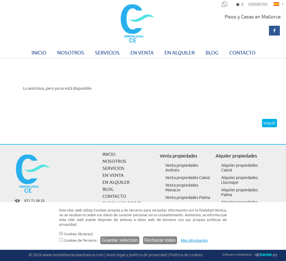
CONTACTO (242, 53)
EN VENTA (142, 53)
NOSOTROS (70, 53)
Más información (194, 240)
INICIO (39, 53)
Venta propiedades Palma (187, 197)
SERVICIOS (107, 53)
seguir (269, 123)
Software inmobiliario (237, 255)
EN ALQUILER (180, 53)
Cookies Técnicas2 (76, 234)
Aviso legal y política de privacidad (136, 255)
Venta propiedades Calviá (187, 177)
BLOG (212, 53)
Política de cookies (186, 255)
